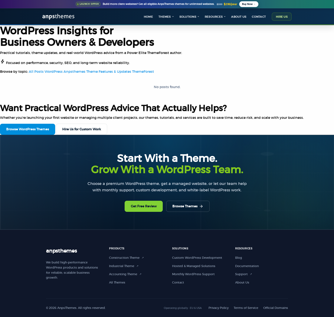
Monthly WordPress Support (193, 274)
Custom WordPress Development (197, 258)
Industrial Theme (123, 266)
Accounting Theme (125, 274)
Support (243, 274)
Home (148, 17)
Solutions (187, 17)
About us (238, 17)
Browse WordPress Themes (27, 129)
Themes (164, 17)
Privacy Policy (219, 308)
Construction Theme (126, 258)
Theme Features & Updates (108, 71)
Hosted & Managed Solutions (193, 266)
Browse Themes (187, 206)
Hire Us (282, 17)
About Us (242, 282)
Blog (238, 258)
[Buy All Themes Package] (248, 4)
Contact (259, 17)
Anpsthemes (74, 71)
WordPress (54, 71)
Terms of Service (246, 308)
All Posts (36, 71)
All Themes (117, 282)
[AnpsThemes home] (58, 16)
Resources (214, 17)
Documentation (247, 266)
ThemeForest (143, 71)
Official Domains (275, 308)
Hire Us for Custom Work (81, 129)
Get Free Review (144, 206)
